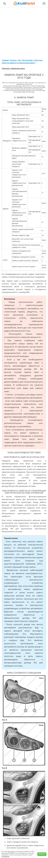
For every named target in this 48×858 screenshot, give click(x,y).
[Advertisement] (24, 32)
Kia (19, 60)
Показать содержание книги (13, 68)
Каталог (13, 60)
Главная (5, 60)
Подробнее (5, 856)
